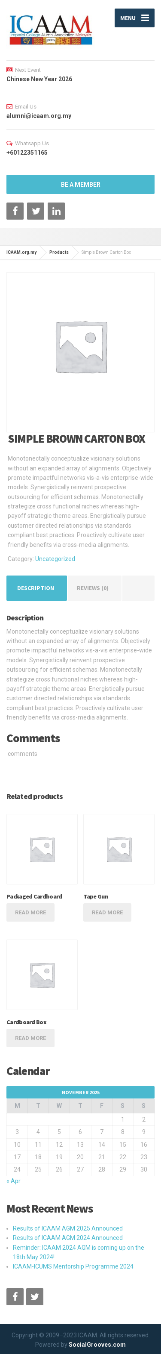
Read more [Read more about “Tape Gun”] (107, 912)
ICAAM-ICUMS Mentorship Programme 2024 (73, 1266)
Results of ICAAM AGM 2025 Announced (68, 1228)
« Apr (13, 1181)
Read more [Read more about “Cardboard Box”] (30, 1038)
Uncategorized (55, 558)
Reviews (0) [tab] (93, 588)
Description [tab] (35, 588)
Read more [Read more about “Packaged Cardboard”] (30, 912)
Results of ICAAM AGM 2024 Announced (68, 1237)
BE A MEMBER (80, 184)
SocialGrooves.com (97, 1344)
